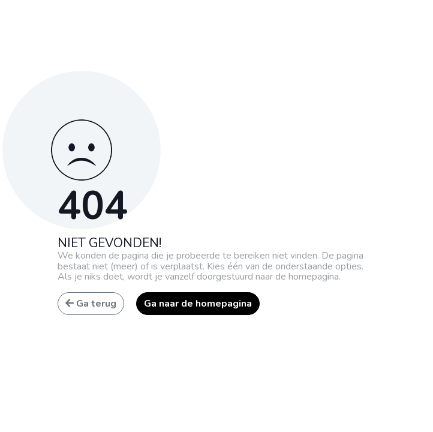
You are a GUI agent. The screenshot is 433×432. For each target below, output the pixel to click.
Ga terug (90, 303)
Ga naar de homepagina (198, 303)
